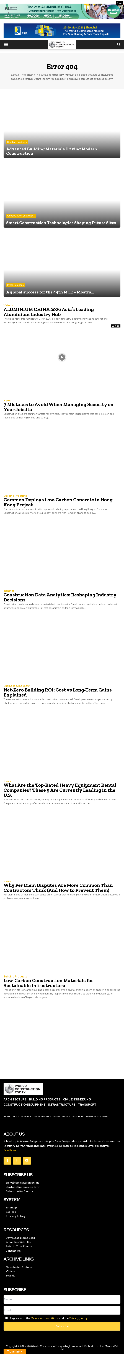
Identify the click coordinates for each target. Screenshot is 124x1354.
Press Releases (15, 284)
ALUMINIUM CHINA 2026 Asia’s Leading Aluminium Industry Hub (49, 311)
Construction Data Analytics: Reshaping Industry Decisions (60, 597)
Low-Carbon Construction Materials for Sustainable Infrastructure (48, 982)
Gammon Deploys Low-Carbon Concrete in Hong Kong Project (58, 502)
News (7, 400)
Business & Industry (16, 686)
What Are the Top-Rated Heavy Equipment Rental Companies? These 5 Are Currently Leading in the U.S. (60, 790)
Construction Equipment (21, 215)
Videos (8, 305)
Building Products (17, 142)
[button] (6, 44)
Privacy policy (78, 1318)
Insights (9, 591)
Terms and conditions (44, 1318)
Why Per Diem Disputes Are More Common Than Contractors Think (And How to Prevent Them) (58, 887)
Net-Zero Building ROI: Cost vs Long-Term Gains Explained (58, 692)
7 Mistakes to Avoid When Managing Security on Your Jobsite (58, 406)
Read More (10, 1150)
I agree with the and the (45, 1318)
